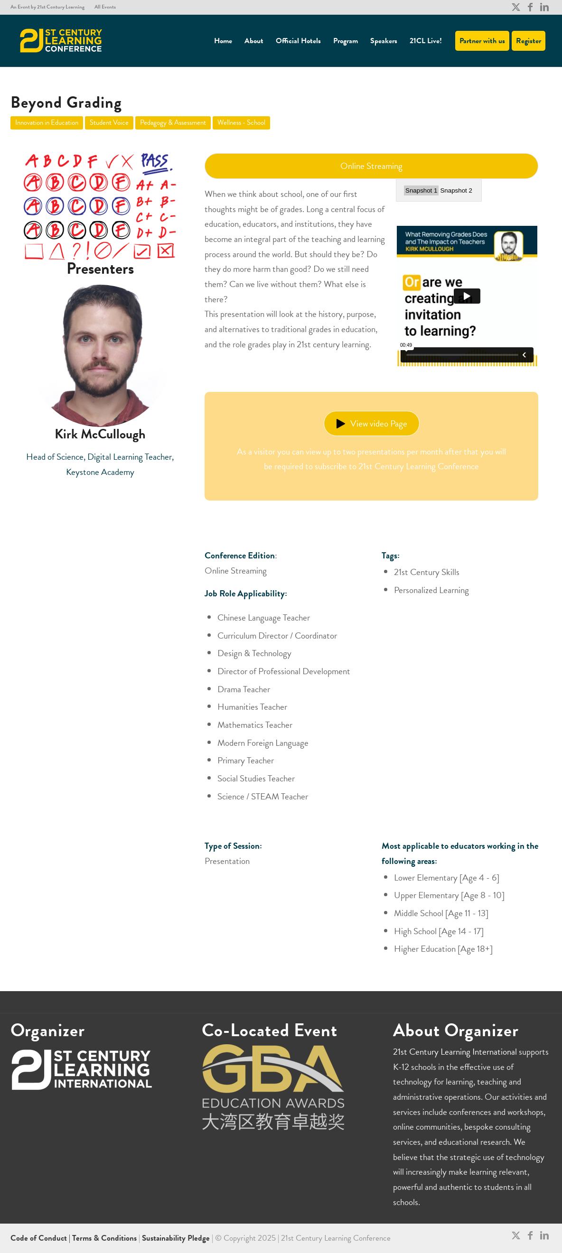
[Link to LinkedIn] (544, 7)
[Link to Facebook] (530, 7)
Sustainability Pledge (177, 1238)
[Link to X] (516, 7)
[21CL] (61, 41)
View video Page (371, 423)
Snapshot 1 (421, 190)
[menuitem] (50, 7)
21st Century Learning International (455, 1051)
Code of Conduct (39, 1238)
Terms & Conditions (104, 1238)
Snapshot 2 (456, 190)
